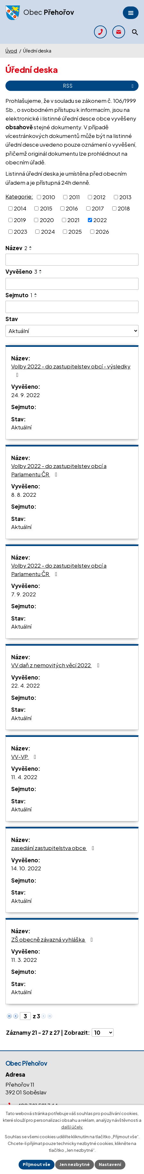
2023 (20, 231)
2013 (125, 196)
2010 (48, 196)
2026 (102, 231)
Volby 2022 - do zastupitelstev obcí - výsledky (71, 370)
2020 (47, 219)
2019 (20, 219)
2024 (48, 231)
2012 (99, 196)
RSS (99, 86)
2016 (72, 208)
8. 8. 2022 (23, 494)
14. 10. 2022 (26, 868)
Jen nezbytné (74, 1164)
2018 (124, 208)
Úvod (11, 51)
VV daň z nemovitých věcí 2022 (56, 665)
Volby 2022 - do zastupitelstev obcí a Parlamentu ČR (58, 470)
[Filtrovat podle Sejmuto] (72, 307)
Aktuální (21, 427)
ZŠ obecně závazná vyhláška (53, 939)
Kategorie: (19, 196)
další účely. (72, 1127)
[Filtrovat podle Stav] (72, 331)
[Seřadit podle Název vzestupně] (30, 247)
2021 (73, 219)
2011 (74, 196)
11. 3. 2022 (24, 959)
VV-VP (24, 756)
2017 (98, 208)
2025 (75, 231)
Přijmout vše (36, 1164)
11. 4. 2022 (24, 776)
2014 (20, 208)
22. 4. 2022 (25, 685)
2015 (46, 208)
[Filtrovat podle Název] (72, 260)
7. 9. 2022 (23, 594)
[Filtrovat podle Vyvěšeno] (72, 284)
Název (16, 247)
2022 (100, 219)
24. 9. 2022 (25, 394)
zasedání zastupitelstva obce (54, 847)
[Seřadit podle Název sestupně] (30, 249)
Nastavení (110, 1164)
